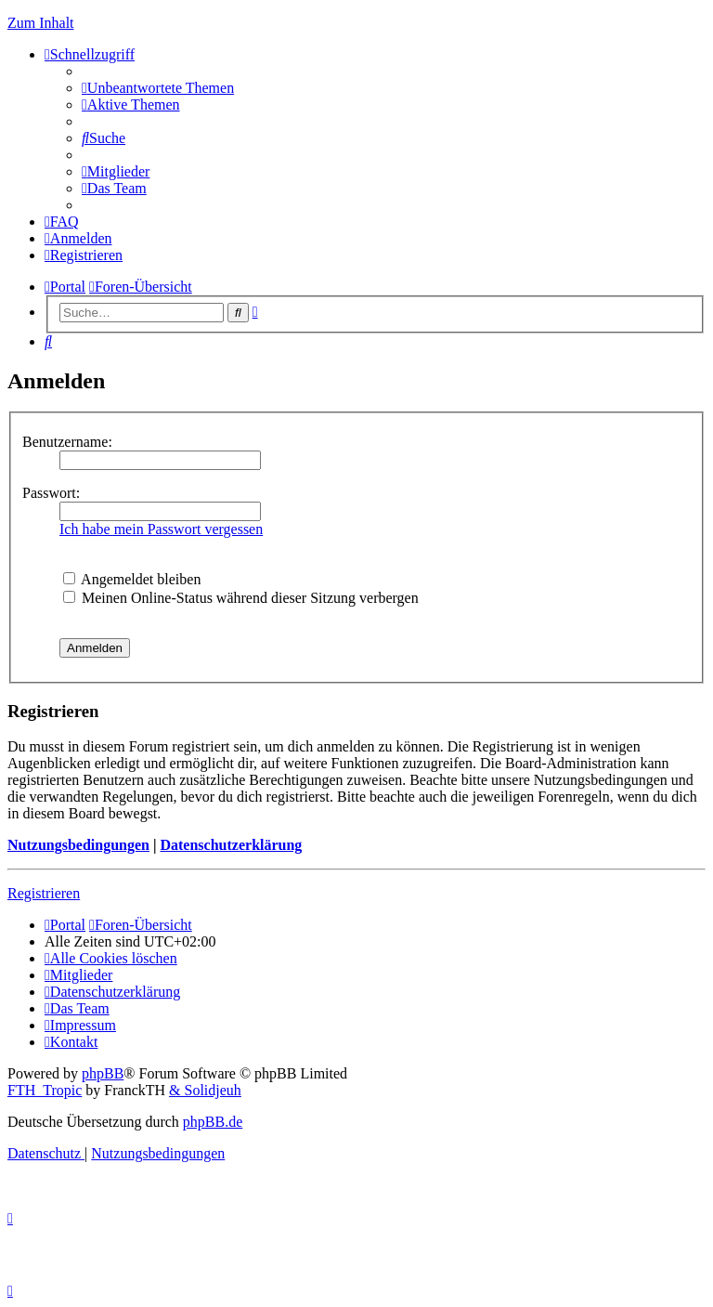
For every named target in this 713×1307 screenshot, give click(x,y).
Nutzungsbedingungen (78, 845)
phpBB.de (212, 1122)
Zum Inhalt (40, 23)
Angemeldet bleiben (132, 579)
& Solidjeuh (205, 1090)
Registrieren (43, 893)
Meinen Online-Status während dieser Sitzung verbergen (241, 598)
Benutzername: (67, 442)
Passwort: (51, 493)
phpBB (102, 1073)
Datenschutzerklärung (231, 845)
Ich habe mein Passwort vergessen (161, 529)
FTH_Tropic (44, 1090)
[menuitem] (158, 88)
